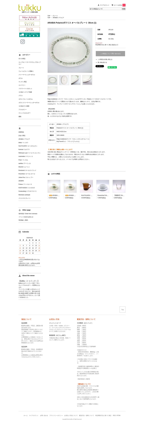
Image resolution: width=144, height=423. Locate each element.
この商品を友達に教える (105, 59)
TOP (49, 16)
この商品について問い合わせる (110, 53)
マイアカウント (104, 5)
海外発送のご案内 (83, 379)
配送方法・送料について (86, 415)
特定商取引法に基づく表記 (103, 415)
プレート (55, 16)
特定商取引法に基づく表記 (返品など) (106, 45)
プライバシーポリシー (56, 415)
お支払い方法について (71, 415)
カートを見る (120, 5)
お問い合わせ (44, 415)
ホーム (26, 415)
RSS (114, 415)
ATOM (118, 415)
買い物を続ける (102, 62)
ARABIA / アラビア (58, 17)
